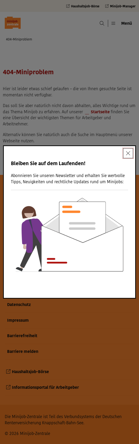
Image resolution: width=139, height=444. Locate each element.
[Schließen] (128, 153)
